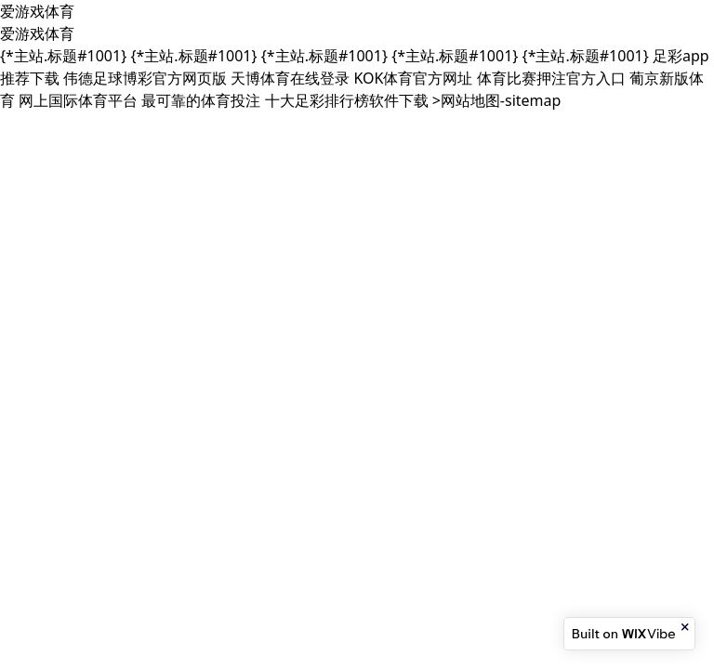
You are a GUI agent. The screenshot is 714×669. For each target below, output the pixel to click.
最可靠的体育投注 (200, 100)
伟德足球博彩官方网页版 (145, 78)
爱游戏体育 (37, 11)
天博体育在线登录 (290, 78)
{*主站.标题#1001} (63, 56)
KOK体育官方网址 (413, 78)
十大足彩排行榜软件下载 (347, 100)
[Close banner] (686, 627)
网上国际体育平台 (78, 100)
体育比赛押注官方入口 (551, 78)
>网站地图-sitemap (497, 100)
